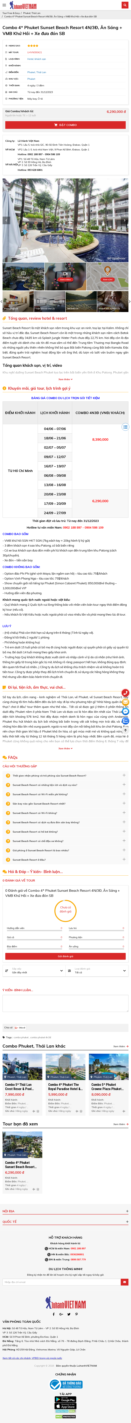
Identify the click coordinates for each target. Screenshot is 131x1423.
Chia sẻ (8, 1027)
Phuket (31, 78)
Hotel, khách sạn (36, 59)
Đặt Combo (65, 125)
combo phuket (21, 1037)
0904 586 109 (52, 154)
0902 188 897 (34, 154)
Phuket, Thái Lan (31, 13)
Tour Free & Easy (11, 13)
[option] (65, 220)
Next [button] (124, 220)
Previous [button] (6, 220)
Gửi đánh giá (65, 956)
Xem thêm (64, 379)
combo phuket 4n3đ (40, 1037)
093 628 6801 (34, 169)
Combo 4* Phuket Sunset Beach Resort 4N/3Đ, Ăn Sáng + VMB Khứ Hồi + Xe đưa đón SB (50, 16)
